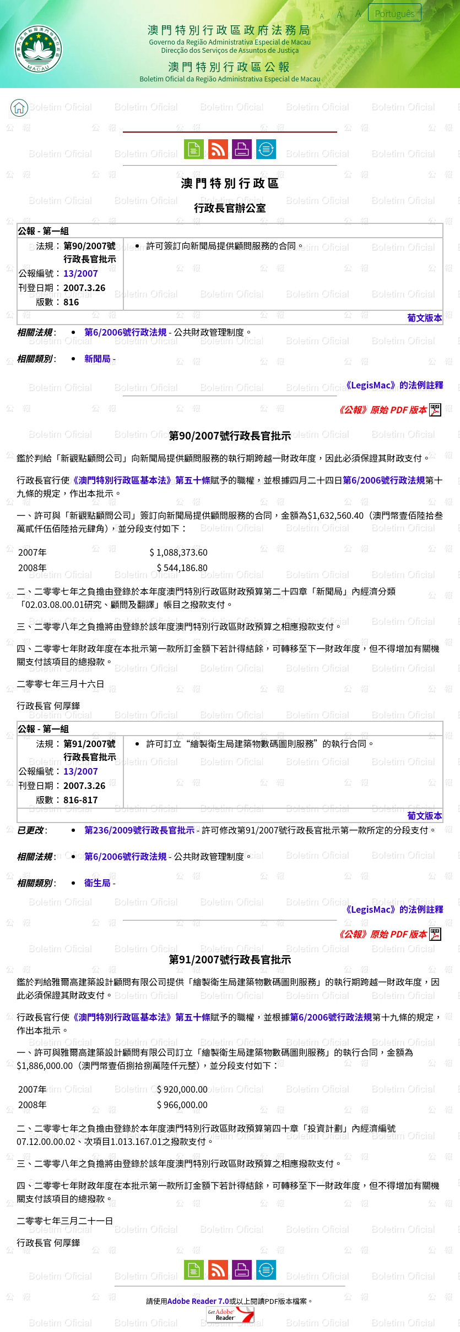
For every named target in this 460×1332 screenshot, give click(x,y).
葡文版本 (424, 317)
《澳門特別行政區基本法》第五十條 (139, 479)
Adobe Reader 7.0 (198, 1301)
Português (395, 13)
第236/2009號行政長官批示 (139, 829)
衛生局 (97, 882)
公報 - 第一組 (43, 230)
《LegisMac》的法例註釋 (392, 384)
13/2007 (80, 272)
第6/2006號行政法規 (125, 331)
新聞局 (97, 358)
